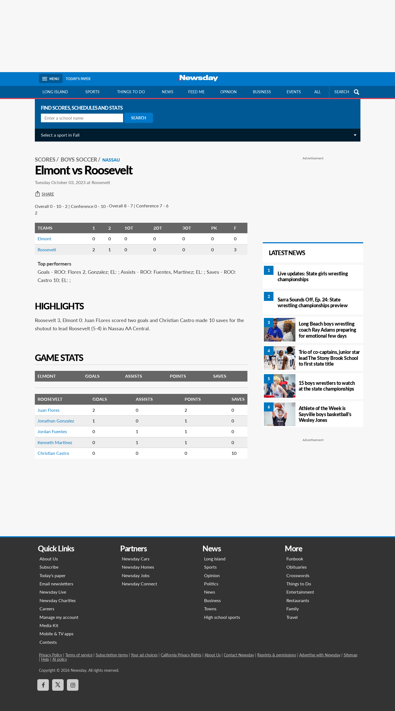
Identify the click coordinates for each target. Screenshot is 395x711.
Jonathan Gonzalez (54, 417)
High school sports (222, 617)
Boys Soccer (77, 156)
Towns (210, 608)
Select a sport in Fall (58, 134)
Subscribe (49, 566)
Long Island (55, 91)
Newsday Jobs (135, 575)
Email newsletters (56, 583)
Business (262, 91)
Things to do (131, 91)
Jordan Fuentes (50, 428)
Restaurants (297, 600)
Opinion (228, 91)
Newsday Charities (58, 600)
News (167, 91)
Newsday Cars (135, 558)
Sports (92, 91)
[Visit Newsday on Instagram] (72, 685)
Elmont (42, 235)
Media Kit (49, 625)
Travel (292, 617)
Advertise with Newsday (319, 655)
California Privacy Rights (181, 655)
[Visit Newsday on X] (58, 685)
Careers (47, 608)
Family (292, 608)
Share (42, 191)
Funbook (294, 558)
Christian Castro (51, 450)
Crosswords (297, 575)
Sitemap (350, 655)
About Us (49, 558)
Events (294, 91)
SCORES (43, 156)
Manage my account (59, 617)
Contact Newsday (239, 655)
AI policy (59, 659)
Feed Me (196, 91)
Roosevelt (45, 246)
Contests (48, 642)
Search (136, 117)
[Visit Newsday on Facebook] (43, 685)
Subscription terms (112, 655)
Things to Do (298, 583)
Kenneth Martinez (53, 439)
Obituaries (296, 566)
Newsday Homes (138, 566)
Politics (211, 583)
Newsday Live (53, 591)
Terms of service (78, 655)
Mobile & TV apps (57, 633)
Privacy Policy (50, 655)
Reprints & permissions (276, 655)
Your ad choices (144, 655)
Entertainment (300, 591)
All (317, 91)
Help (45, 659)
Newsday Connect (139, 583)
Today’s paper (53, 575)
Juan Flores (47, 407)
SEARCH (347, 92)
